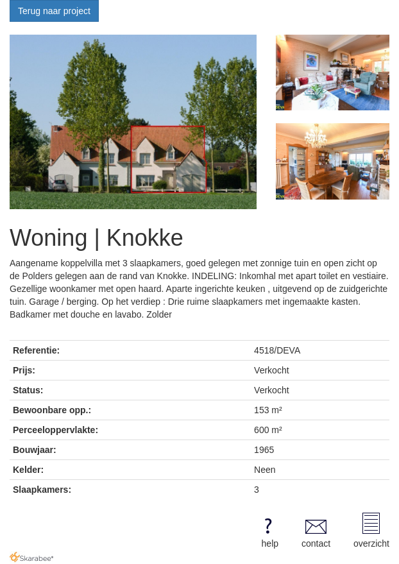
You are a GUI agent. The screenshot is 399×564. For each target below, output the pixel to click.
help (267, 531)
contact (315, 531)
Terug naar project (54, 11)
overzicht (371, 531)
